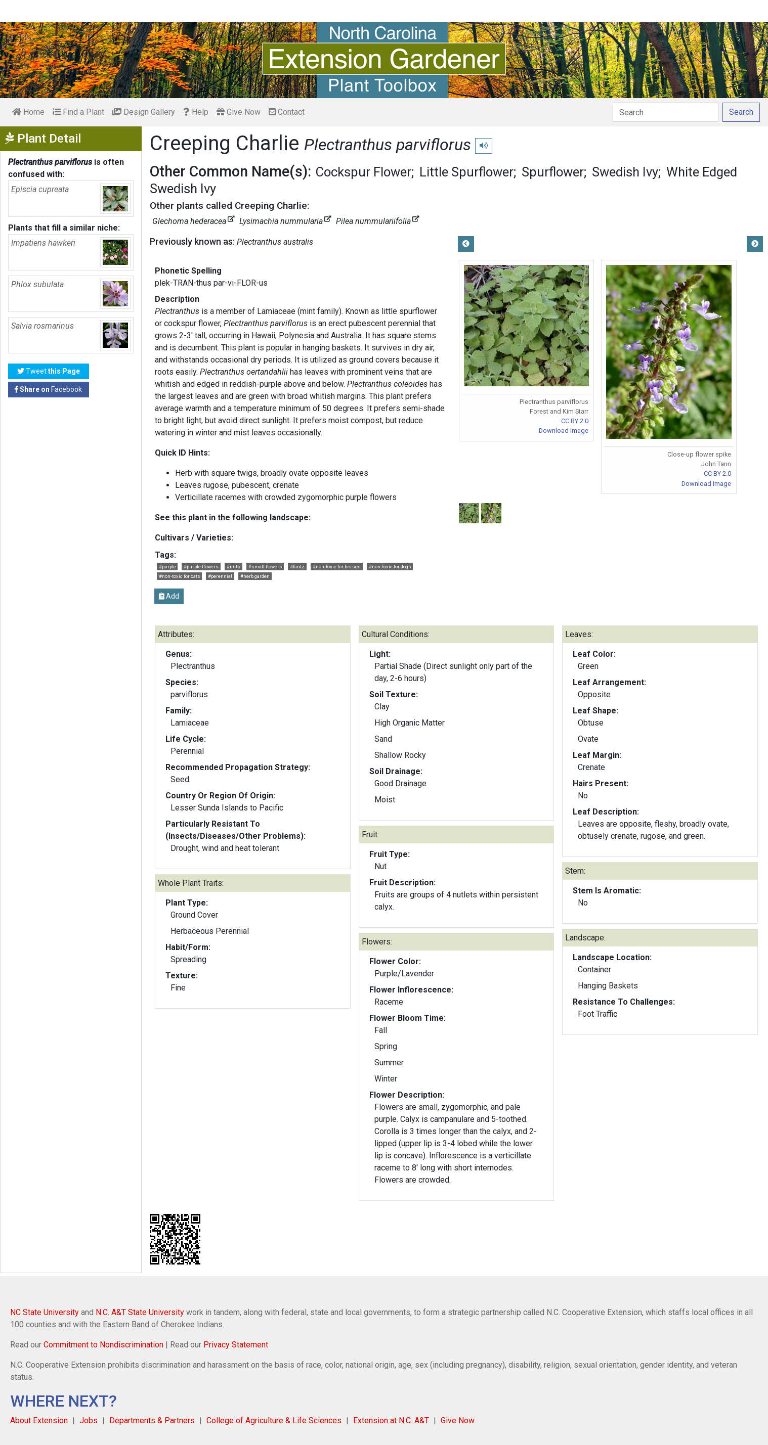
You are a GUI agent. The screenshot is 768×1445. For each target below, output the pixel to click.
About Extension (39, 1420)
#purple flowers (201, 566)
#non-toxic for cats (179, 576)
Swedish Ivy (625, 171)
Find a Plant (78, 112)
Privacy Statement (235, 1344)
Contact (287, 112)
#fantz (297, 566)
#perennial (220, 576)
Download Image (563, 430)
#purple (167, 566)
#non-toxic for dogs (390, 566)
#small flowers (265, 566)
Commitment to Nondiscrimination (103, 1344)
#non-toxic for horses (337, 566)
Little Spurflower (466, 171)
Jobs (88, 1420)
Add (169, 596)
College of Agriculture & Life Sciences (274, 1420)
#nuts (233, 566)
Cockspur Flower (363, 171)
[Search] (665, 112)
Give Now (239, 112)
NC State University (44, 1312)
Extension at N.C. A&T (391, 1420)
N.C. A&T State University (140, 1312)
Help (195, 112)
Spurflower (553, 171)
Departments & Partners (152, 1420)
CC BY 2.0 (574, 421)
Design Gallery (143, 112)
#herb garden (255, 576)
